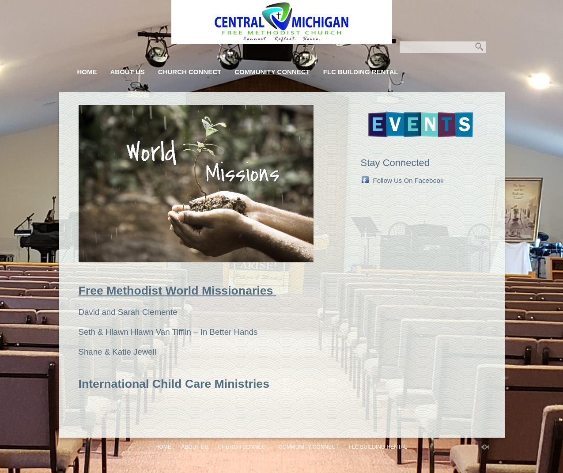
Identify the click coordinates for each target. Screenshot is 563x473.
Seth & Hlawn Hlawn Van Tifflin (135, 332)
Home (87, 72)
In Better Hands (229, 332)
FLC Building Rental (360, 72)
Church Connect (189, 72)
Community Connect (272, 72)
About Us (127, 72)
